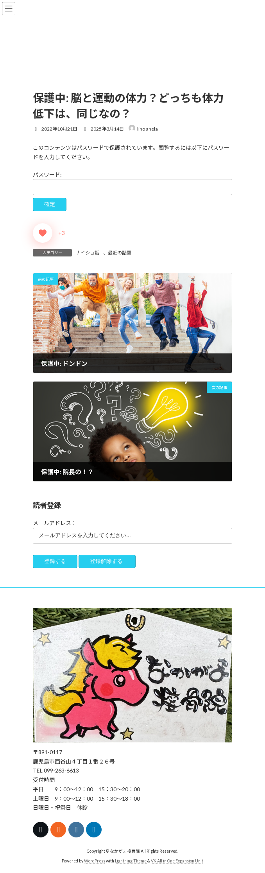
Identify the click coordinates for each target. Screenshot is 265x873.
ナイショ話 (87, 253)
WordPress (94, 861)
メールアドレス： (55, 523)
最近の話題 (119, 253)
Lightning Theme (131, 861)
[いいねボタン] (42, 233)
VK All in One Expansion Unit (177, 861)
